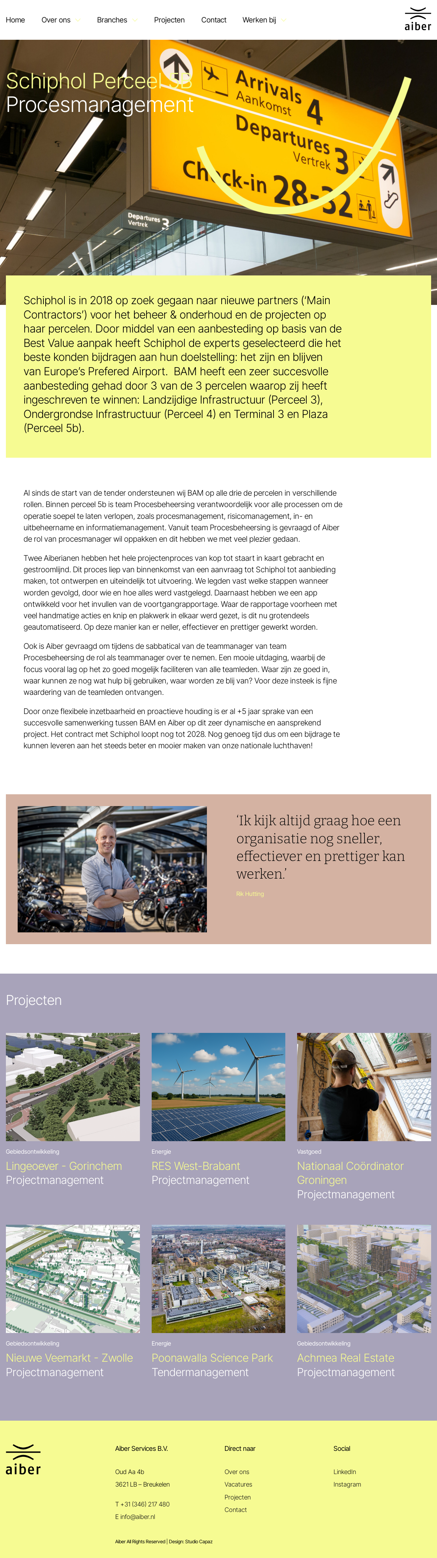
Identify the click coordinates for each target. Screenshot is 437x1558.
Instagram (347, 1484)
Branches (112, 19)
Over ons (56, 19)
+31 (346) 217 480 (145, 1504)
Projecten (169, 19)
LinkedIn (345, 1472)
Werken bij (259, 19)
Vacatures (238, 1484)
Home (15, 19)
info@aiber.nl (137, 1516)
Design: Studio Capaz (190, 1541)
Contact (213, 19)
